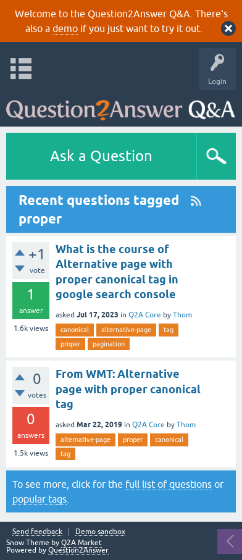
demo (65, 28)
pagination (109, 344)
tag (168, 329)
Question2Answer (78, 550)
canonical (74, 329)
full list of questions (168, 484)
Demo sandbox (100, 532)
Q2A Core (144, 315)
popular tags (39, 498)
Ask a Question (101, 156)
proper (70, 344)
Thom (182, 315)
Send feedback (37, 532)
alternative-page (126, 329)
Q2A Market (81, 542)
